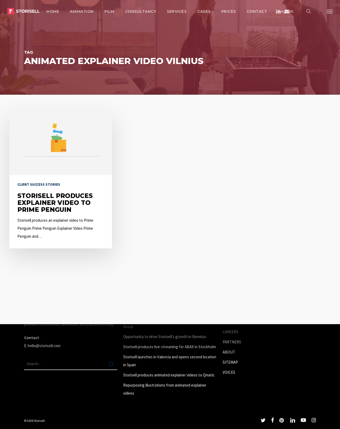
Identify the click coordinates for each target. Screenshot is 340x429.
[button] (329, 11)
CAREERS (230, 331)
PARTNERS (232, 341)
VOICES (229, 372)
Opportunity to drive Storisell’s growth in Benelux (164, 336)
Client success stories (38, 184)
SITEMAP (230, 362)
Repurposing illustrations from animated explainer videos (164, 389)
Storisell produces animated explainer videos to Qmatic (169, 375)
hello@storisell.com (44, 345)
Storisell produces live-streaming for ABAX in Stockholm (169, 346)
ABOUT (229, 352)
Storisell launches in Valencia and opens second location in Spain (169, 360)
